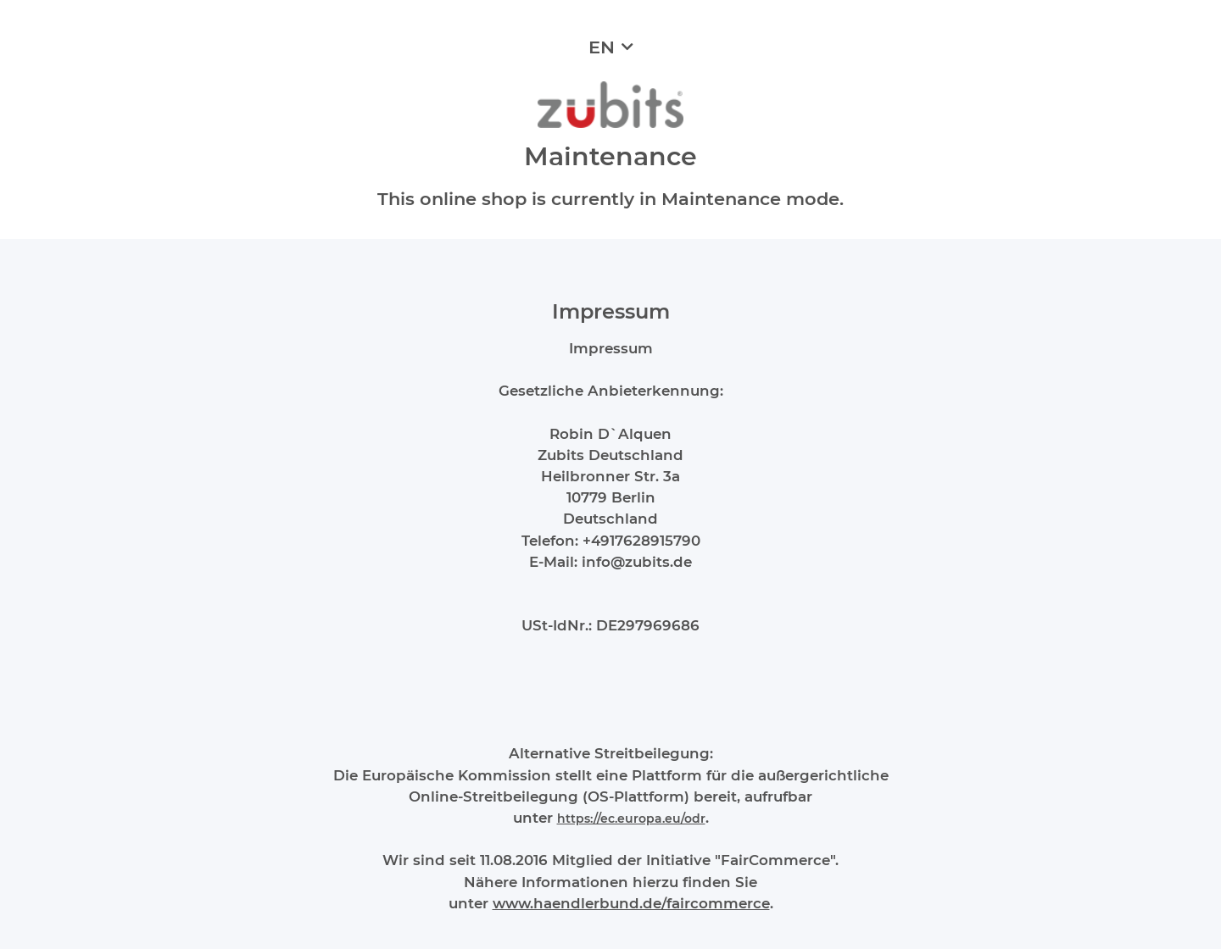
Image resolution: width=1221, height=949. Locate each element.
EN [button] (601, 47)
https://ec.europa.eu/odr (631, 818)
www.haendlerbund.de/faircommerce (631, 903)
